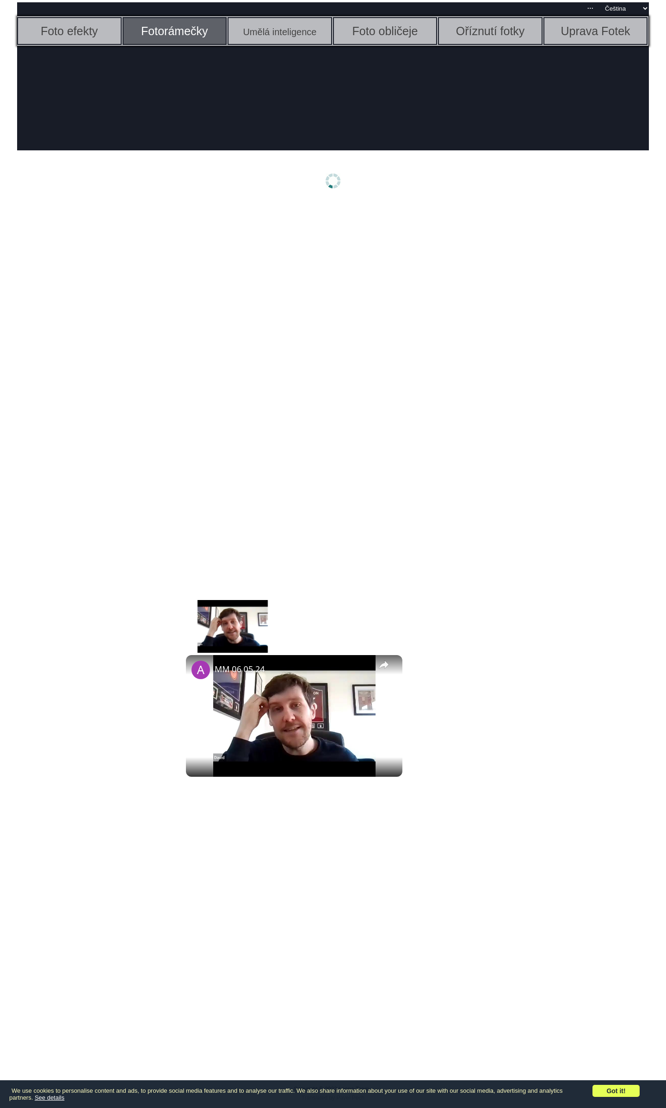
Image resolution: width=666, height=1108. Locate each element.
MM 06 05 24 (240, 669)
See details (49, 1097)
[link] (200, 670)
